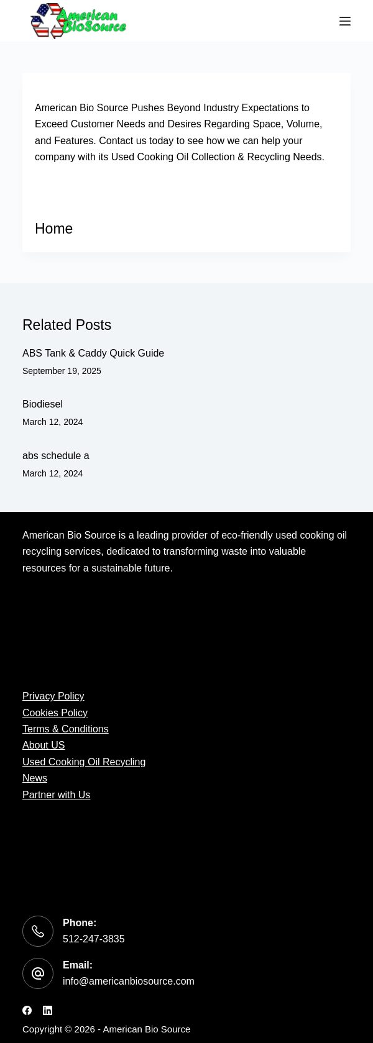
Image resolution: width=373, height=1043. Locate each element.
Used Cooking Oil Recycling (83, 762)
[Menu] (345, 21)
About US (43, 745)
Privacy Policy (53, 696)
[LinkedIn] (47, 1010)
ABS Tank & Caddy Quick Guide (93, 353)
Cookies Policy (55, 713)
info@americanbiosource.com (129, 981)
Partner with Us (56, 795)
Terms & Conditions (65, 729)
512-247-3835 (94, 939)
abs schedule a (56, 455)
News (34, 778)
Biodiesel (42, 404)
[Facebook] (27, 1010)
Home (54, 229)
